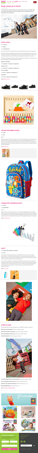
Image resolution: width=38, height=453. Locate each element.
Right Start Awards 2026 (25, 435)
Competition (9, 2)
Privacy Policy (29, 448)
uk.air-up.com (5, 268)
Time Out (20, 1)
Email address (4, 443)
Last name (12, 439)
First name (4, 439)
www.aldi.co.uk (5, 146)
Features (9, 1)
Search (34, 445)
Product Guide (24, 1)
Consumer (16, 1)
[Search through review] (26, 445)
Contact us (22, 438)
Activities (13, 2)
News (13, 1)
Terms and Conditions (23, 448)
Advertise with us (24, 436)
